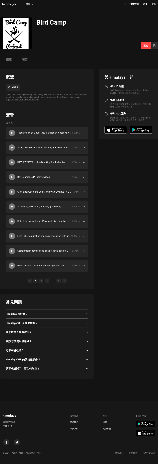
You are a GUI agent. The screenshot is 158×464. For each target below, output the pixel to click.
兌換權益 (107, 428)
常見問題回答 (149, 453)
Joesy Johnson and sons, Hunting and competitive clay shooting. (45, 147)
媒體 (105, 422)
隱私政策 (119, 453)
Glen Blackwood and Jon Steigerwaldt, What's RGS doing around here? (44, 191)
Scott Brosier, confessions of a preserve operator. (42, 250)
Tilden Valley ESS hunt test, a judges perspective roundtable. (44, 132)
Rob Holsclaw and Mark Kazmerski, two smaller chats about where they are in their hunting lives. (44, 221)
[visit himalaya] (9, 4)
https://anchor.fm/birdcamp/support (22, 100)
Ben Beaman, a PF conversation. (33, 177)
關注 (146, 45)
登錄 (154, 4)
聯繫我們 (74, 428)
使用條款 (133, 453)
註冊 (145, 4)
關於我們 (74, 422)
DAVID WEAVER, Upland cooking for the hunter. (41, 162)
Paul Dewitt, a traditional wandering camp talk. (41, 265)
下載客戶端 (134, 4)
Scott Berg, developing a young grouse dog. (39, 206)
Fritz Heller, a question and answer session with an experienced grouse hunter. (44, 236)
